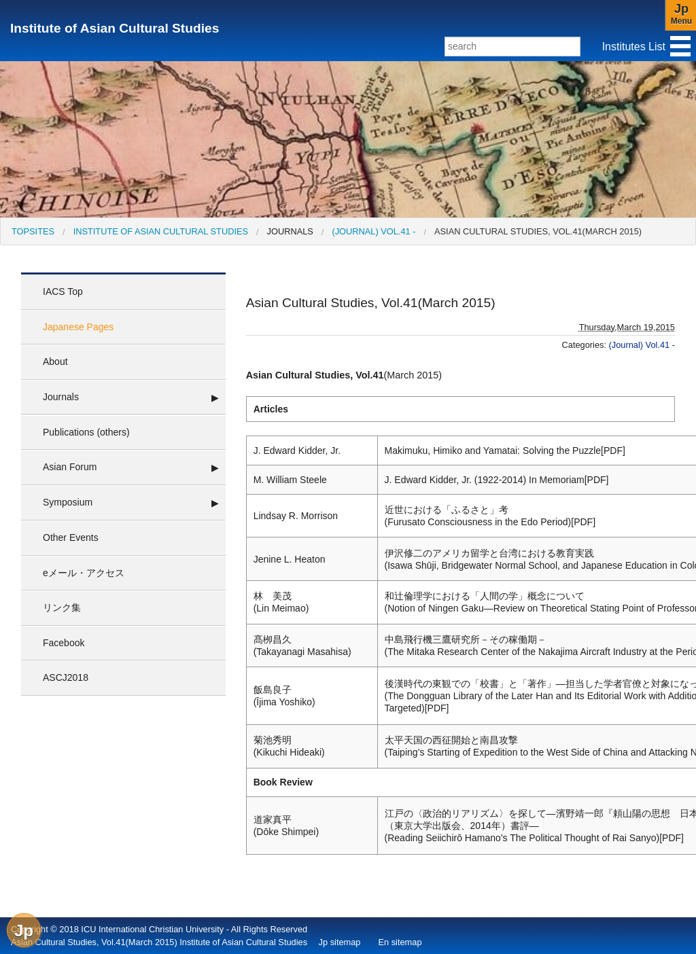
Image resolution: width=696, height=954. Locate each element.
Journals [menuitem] (290, 231)
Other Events (71, 537)
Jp (23, 930)
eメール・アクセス (83, 572)
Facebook (63, 642)
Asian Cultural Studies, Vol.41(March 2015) (538, 231)
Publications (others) (86, 432)
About (55, 361)
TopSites (33, 231)
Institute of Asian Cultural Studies (114, 28)
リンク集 (62, 607)
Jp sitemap (340, 942)
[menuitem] (33, 231)
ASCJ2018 (65, 677)
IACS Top (63, 291)
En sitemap (399, 942)
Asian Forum (70, 466)
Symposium (67, 502)
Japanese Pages (78, 326)
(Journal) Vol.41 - (373, 231)
